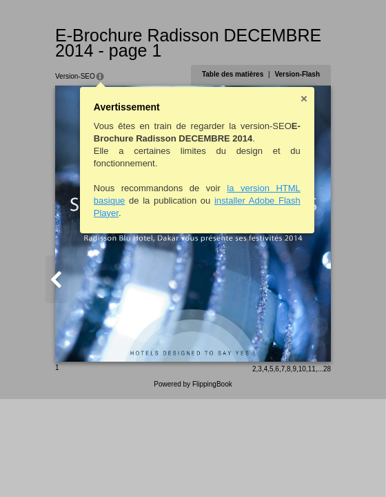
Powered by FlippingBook (193, 384)
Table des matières (232, 74)
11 (312, 369)
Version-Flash (297, 74)
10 (302, 369)
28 (327, 369)
